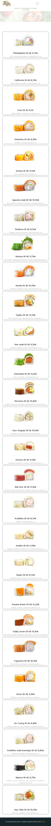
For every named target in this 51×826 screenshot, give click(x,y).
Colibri (43, 822)
